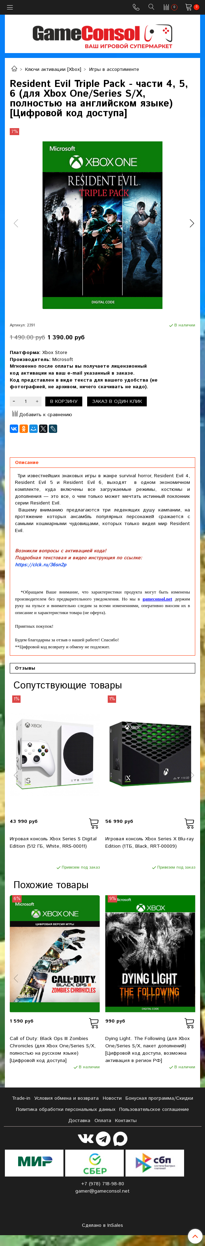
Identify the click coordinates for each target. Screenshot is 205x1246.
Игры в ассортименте (114, 69)
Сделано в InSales (102, 1225)
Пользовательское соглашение (154, 1109)
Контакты (126, 1120)
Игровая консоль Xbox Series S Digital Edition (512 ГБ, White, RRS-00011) (53, 842)
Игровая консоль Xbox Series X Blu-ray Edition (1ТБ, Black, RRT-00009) (149, 842)
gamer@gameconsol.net (102, 1191)
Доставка (79, 1120)
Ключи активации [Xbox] (53, 69)
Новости (112, 1098)
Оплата (102, 1120)
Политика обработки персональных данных (65, 1109)
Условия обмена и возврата (66, 1098)
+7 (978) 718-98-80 (102, 1183)
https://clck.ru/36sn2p (40, 564)
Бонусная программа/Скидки (159, 1098)
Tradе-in (21, 1098)
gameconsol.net (157, 599)
